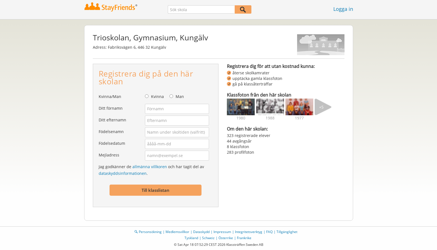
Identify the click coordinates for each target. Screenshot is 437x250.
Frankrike (244, 238)
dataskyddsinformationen (123, 173)
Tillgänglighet (286, 231)
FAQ (269, 231)
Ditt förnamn (111, 108)
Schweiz (208, 238)
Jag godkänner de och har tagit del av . (151, 170)
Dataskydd (201, 231)
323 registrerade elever (248, 135)
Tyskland (191, 238)
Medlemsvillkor (177, 231)
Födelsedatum (112, 143)
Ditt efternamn (112, 119)
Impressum (222, 231)
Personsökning (150, 231)
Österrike (226, 238)
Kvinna (157, 96)
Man (180, 96)
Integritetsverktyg (248, 231)
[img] (241, 107)
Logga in (343, 9)
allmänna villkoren (149, 166)
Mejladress (109, 155)
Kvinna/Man (110, 96)
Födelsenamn (111, 131)
